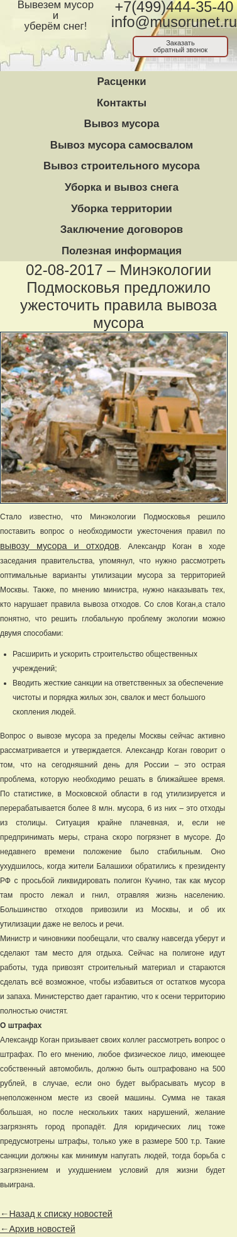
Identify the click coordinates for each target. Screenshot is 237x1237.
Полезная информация (122, 251)
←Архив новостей (37, 1229)
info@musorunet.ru (174, 22)
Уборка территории (121, 209)
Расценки (121, 82)
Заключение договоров (121, 229)
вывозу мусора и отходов (59, 546)
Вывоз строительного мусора (121, 166)
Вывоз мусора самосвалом (121, 145)
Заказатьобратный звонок (180, 46)
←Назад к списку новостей (56, 1214)
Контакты (121, 103)
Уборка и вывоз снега (122, 187)
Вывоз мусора (122, 124)
